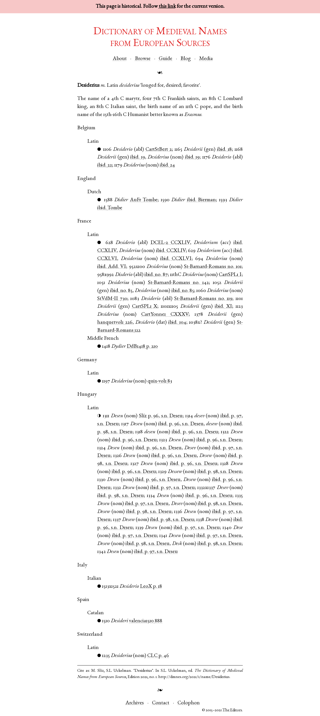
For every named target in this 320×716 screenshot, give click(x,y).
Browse (142, 59)
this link (167, 6)
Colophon (189, 703)
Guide (165, 59)
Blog (185, 59)
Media (206, 59)
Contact (160, 703)
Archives (135, 703)
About (120, 59)
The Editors (232, 710)
